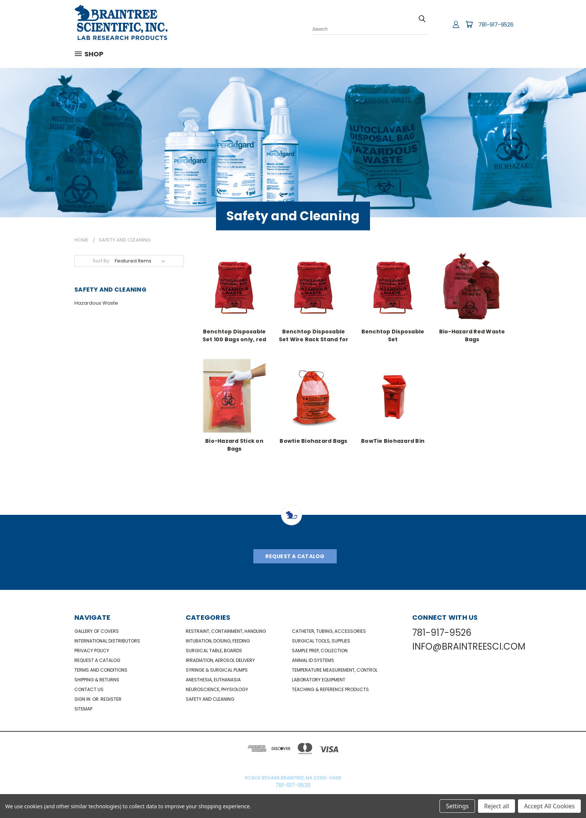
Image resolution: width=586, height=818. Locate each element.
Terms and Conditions (100, 670)
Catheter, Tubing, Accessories (329, 631)
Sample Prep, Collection (320, 650)
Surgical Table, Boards (214, 650)
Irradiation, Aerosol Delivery (220, 660)
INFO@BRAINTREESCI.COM (468, 646)
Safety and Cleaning (210, 699)
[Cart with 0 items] (469, 24)
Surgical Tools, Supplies (321, 641)
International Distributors (107, 641)
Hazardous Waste (96, 303)
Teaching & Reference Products (330, 689)
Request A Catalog (294, 556)
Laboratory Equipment (318, 680)
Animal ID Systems (313, 660)
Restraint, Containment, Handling (226, 631)
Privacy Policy (91, 650)
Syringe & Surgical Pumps (217, 670)
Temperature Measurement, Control (334, 670)
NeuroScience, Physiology (217, 689)
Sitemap (83, 709)
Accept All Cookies (549, 806)
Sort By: (101, 260)
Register (111, 699)
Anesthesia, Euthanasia (213, 680)
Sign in (83, 699)
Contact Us (89, 689)
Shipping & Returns (96, 680)
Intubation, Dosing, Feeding (218, 641)
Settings (457, 806)
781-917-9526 (495, 24)
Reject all (496, 806)
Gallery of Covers (96, 631)
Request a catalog (97, 660)
